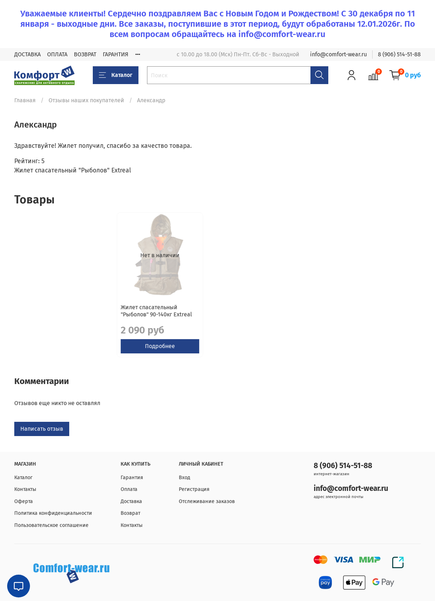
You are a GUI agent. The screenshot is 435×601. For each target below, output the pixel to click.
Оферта (23, 501)
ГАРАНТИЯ (115, 54)
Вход (184, 478)
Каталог (115, 75)
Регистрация (194, 490)
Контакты (25, 490)
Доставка (131, 501)
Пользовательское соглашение (51, 525)
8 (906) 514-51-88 (399, 54)
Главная (25, 100)
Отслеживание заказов (207, 501)
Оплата (129, 490)
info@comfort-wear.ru (338, 54)
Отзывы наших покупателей (86, 100)
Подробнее (61, 353)
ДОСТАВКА (27, 54)
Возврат (130, 514)
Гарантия (132, 478)
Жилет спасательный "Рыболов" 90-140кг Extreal (54, 318)
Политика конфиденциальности (53, 514)
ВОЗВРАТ (85, 54)
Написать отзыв (41, 435)
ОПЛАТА (57, 54)
